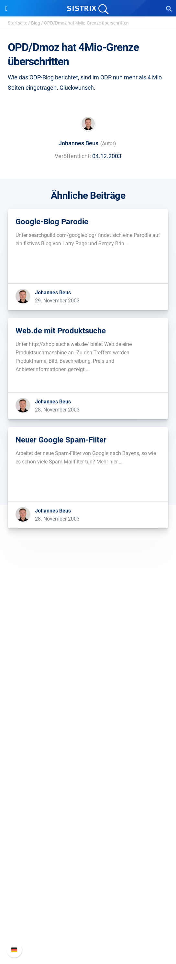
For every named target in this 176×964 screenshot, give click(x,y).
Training (88, 800)
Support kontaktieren (88, 925)
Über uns (88, 652)
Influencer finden (88, 757)
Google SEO (88, 736)
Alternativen (88, 851)
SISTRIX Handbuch (88, 894)
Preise (88, 726)
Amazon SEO (88, 746)
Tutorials (88, 841)
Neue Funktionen (88, 904)
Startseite (17, 22)
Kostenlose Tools (88, 830)
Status (88, 935)
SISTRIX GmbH (88, 639)
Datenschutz (88, 683)
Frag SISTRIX (88, 789)
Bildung (88, 672)
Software (88, 713)
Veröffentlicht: (73, 156)
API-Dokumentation (88, 915)
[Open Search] (169, 8)
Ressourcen (88, 777)
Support (88, 881)
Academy (88, 810)
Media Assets (88, 861)
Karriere (88, 662)
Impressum (88, 693)
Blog (35, 22)
